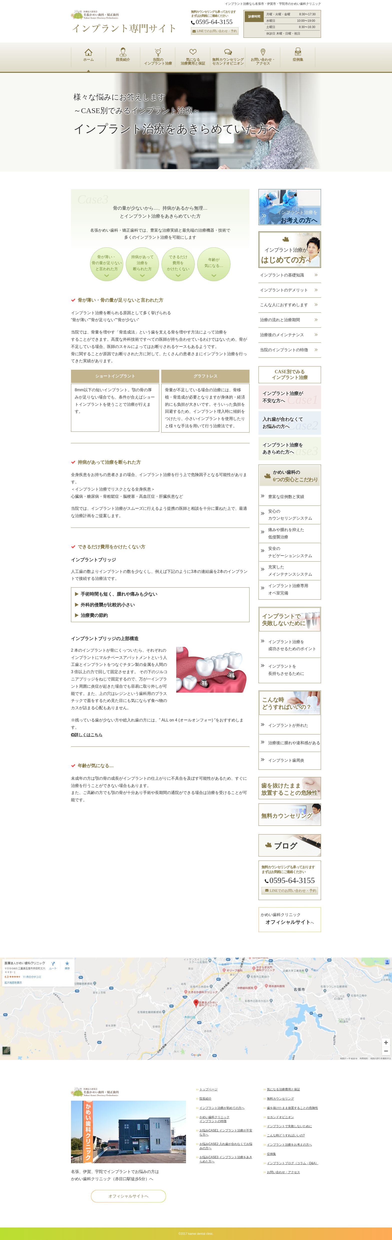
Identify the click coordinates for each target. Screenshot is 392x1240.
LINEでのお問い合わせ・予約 (214, 31)
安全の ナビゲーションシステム (290, 552)
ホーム (88, 55)
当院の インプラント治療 (158, 56)
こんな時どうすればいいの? (286, 1135)
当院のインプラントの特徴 (284, 350)
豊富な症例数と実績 (286, 497)
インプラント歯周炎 (288, 760)
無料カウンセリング (280, 1098)
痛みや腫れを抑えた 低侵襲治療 (286, 533)
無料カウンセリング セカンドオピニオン (228, 56)
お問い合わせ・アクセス (283, 1172)
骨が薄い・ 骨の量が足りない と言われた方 (107, 263)
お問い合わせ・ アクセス (263, 56)
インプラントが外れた (288, 725)
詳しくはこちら (86, 735)
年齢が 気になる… (213, 263)
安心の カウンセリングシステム (290, 515)
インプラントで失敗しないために (289, 1126)
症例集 (298, 55)
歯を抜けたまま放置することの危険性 (292, 1108)
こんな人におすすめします (284, 305)
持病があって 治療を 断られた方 (142, 263)
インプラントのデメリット (284, 290)
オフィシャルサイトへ (128, 1196)
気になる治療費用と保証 (283, 1089)
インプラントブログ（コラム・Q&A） (292, 1163)
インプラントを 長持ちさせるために (286, 670)
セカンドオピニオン (280, 1117)
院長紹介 (123, 55)
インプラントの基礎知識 (282, 275)
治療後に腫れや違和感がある (294, 743)
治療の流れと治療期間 (280, 320)
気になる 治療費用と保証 (193, 56)
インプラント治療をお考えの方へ (289, 1144)
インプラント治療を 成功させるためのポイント (292, 645)
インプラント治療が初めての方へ (222, 1108)
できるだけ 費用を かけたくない (178, 263)
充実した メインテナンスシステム (290, 570)
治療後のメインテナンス (282, 335)
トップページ (209, 1089)
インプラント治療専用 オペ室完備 (288, 589)
